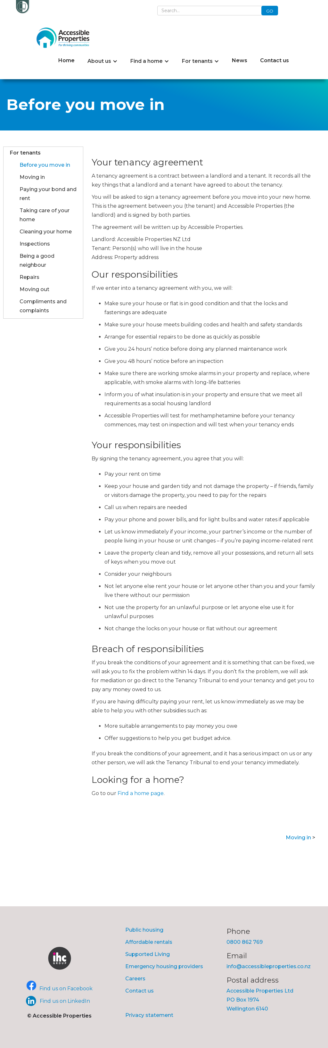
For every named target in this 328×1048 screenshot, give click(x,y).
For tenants (197, 61)
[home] (64, 38)
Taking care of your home (45, 214)
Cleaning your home (46, 232)
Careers (135, 979)
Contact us (274, 60)
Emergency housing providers (164, 966)
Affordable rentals (148, 942)
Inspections (35, 244)
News (239, 60)
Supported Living (147, 954)
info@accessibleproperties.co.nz (268, 966)
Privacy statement (149, 1015)
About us (99, 61)
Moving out (34, 289)
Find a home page (141, 793)
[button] (102, 61)
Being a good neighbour (37, 260)
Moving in (32, 177)
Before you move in (45, 165)
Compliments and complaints (43, 306)
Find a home (146, 61)
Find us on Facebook (66, 988)
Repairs (29, 277)
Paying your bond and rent (48, 193)
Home (66, 60)
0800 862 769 (244, 942)
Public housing (144, 930)
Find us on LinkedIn (65, 1001)
